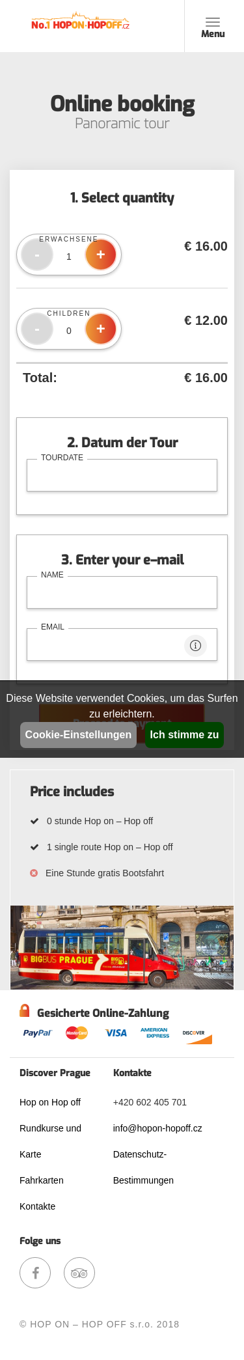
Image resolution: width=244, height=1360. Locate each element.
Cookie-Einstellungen (78, 734)
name (52, 574)
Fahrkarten (42, 1180)
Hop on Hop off (50, 1102)
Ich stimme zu (184, 734)
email (52, 626)
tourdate (62, 457)
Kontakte (37, 1206)
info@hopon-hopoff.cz (157, 1128)
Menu (212, 31)
